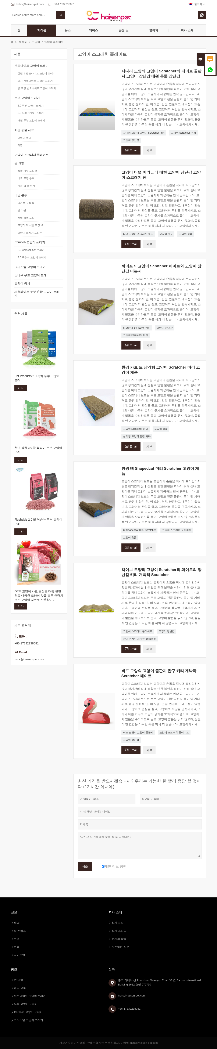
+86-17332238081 (63, 4)
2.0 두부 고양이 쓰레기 (31, 105)
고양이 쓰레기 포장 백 (30, 232)
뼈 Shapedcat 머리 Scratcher (139, 530)
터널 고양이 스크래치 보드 (138, 233)
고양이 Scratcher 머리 (183, 132)
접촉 (111, 969)
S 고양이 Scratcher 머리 (136, 327)
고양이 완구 (166, 233)
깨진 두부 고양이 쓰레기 (31, 120)
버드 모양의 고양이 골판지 (138, 732)
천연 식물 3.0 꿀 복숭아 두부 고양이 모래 (38, 450)
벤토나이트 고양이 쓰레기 (31, 65)
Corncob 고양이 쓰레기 (29, 242)
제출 (85, 866)
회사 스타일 (119, 930)
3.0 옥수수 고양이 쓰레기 (32, 257)
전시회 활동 (119, 938)
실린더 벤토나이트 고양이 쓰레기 (36, 73)
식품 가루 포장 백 (28, 170)
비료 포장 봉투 (26, 178)
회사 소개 (187, 30)
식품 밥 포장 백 (26, 185)
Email (131, 150)
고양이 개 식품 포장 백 (30, 225)
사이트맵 (19, 954)
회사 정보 (118, 922)
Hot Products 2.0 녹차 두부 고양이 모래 (37, 378)
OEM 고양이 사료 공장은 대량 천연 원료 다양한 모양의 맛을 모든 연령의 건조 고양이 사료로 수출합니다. (38, 595)
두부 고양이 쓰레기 (27, 98)
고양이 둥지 (22, 283)
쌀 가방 (22, 210)
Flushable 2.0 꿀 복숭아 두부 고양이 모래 (38, 521)
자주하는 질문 (120, 946)
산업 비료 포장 (26, 217)
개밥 (20, 145)
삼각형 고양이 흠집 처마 (137, 436)
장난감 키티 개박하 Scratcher (139, 638)
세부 (149, 150)
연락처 (153, 30)
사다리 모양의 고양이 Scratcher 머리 (144, 132)
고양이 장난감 (131, 140)
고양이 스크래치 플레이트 (177, 530)
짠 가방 (19, 163)
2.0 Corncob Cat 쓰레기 (31, 250)
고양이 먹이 (24, 137)
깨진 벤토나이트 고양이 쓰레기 (35, 80)
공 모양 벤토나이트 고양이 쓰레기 (37, 88)
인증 (16, 946)
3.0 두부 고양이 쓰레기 (31, 113)
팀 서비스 (20, 930)
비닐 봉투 (20, 195)
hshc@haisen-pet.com (30, 4)
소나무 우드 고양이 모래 (30, 275)
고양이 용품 (185, 233)
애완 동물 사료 (24, 130)
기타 (21, 388)
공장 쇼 (123, 30)
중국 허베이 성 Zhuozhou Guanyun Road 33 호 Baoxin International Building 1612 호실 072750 (159, 982)
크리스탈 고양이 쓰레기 (30, 267)
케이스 (93, 30)
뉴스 (68, 30)
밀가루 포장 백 (26, 203)
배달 (16, 922)
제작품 (41, 30)
